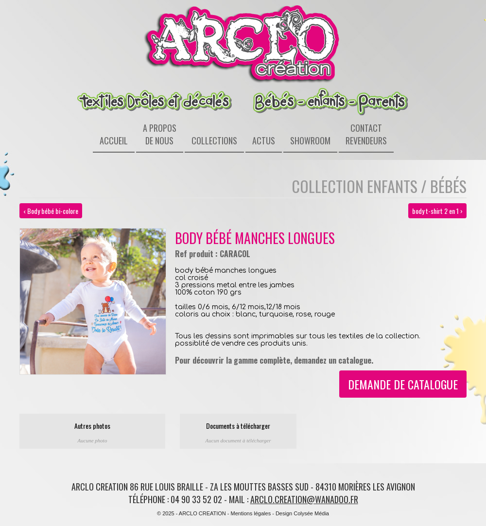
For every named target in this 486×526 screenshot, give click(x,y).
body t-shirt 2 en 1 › (437, 211)
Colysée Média (311, 513)
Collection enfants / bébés (379, 186)
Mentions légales (251, 513)
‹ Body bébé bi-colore (50, 211)
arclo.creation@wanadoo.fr (304, 499)
